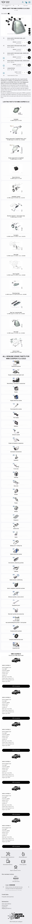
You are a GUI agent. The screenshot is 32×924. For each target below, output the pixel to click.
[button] (16, 660)
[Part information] (4, 58)
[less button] (22, 42)
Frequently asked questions (8, 896)
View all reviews (16, 881)
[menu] (29, 2)
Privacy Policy (5, 905)
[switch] (9, 13)
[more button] (26, 42)
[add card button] (29, 42)
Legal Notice (4, 906)
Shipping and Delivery (6, 908)
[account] (23, 2)
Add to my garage (16, 686)
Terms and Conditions (6, 903)
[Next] (18, 6)
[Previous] (13, 6)
